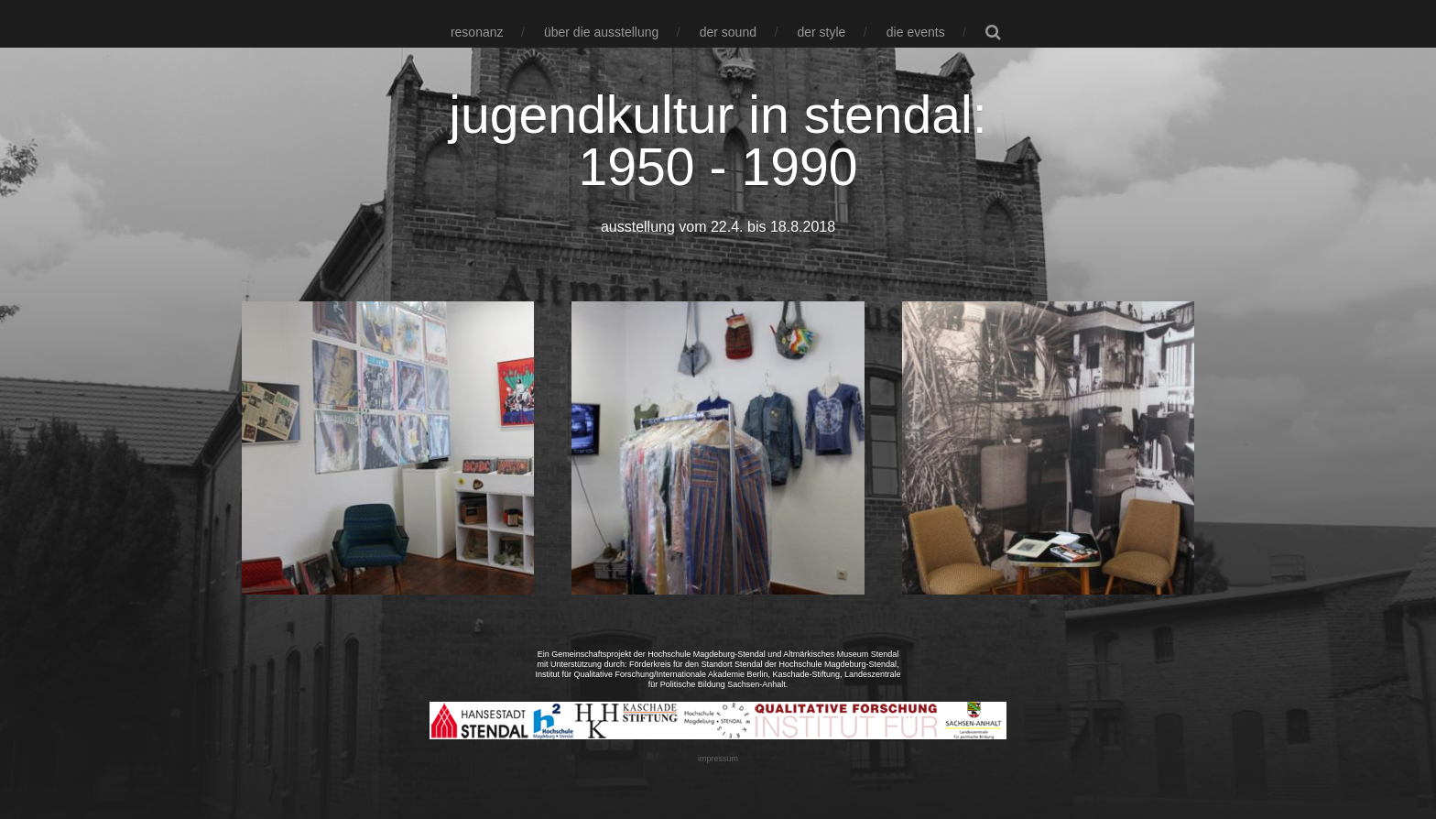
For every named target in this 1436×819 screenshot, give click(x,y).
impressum (718, 758)
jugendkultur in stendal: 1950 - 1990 (717, 140)
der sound (728, 32)
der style (821, 32)
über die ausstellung (601, 32)
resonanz (477, 32)
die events (916, 32)
